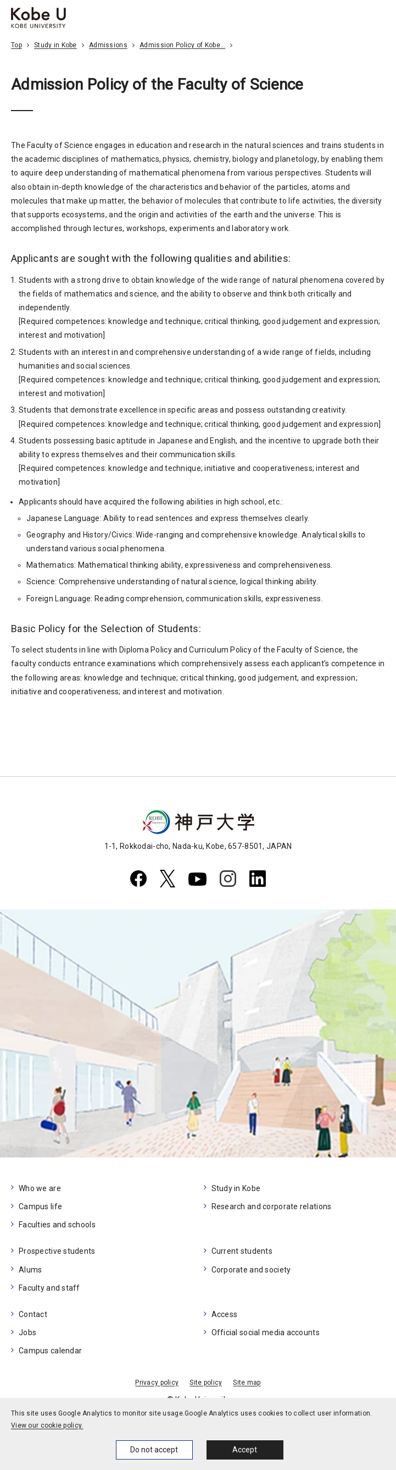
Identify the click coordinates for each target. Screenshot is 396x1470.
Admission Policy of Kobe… (182, 45)
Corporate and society (251, 1269)
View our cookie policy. (47, 1425)
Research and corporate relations (271, 1206)
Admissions (108, 45)
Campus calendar (50, 1350)
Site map (246, 1382)
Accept (244, 1449)
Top (16, 45)
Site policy (205, 1382)
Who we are (40, 1188)
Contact (33, 1314)
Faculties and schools (57, 1224)
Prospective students (57, 1251)
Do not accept (154, 1449)
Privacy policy (157, 1382)
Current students (241, 1251)
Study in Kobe (55, 45)
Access (224, 1314)
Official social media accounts (265, 1332)
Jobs (27, 1332)
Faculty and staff (49, 1287)
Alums (30, 1269)
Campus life (40, 1206)
